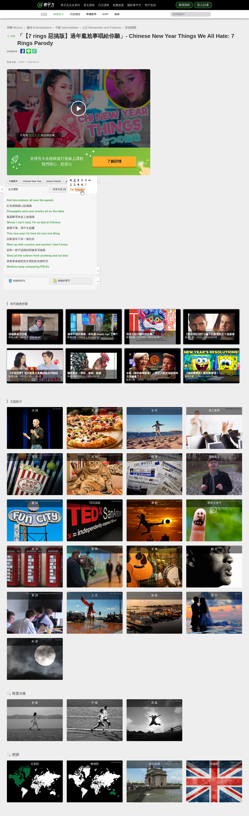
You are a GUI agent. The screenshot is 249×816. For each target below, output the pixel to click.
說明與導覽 (162, 774)
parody (69, 180)
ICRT (106, 14)
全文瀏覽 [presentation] (162, 73)
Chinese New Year (32, 180)
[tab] (175, 73)
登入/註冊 (203, 4)
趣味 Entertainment (39, 27)
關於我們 (145, 777)
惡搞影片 (81, 180)
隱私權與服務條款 (166, 770)
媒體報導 (145, 780)
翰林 (117, 14)
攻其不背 (34, 133)
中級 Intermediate (66, 27)
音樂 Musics (15, 27)
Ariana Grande (53, 180)
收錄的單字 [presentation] (209, 165)
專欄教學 (91, 14)
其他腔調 (130, 27)
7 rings (94, 180)
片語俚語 (75, 14)
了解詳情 (112, 160)
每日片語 (128, 777)
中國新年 (13, 180)
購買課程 (184, 4)
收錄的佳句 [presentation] (166, 165)
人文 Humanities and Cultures (101, 27)
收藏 (13, 36)
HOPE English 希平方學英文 (95, 750)
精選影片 (58, 14)
